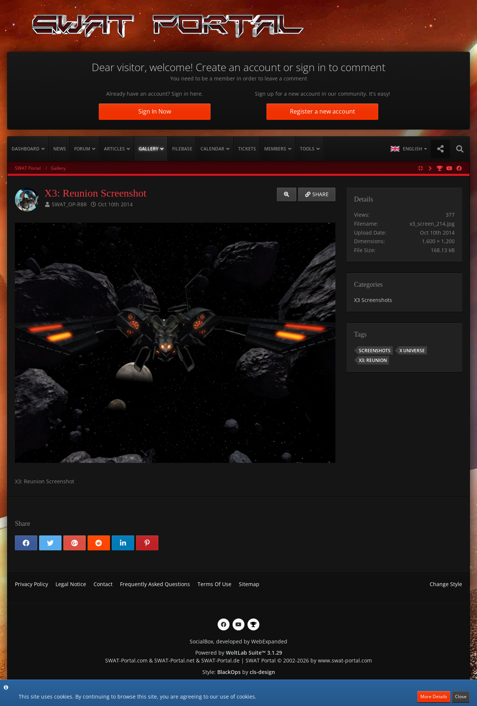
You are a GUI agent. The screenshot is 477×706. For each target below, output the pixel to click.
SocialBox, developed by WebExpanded (238, 641)
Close (461, 696)
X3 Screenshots (373, 299)
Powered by (238, 652)
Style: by (238, 671)
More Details (433, 696)
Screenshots (375, 350)
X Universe (412, 350)
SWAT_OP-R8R (69, 204)
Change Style (446, 584)
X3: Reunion (373, 360)
